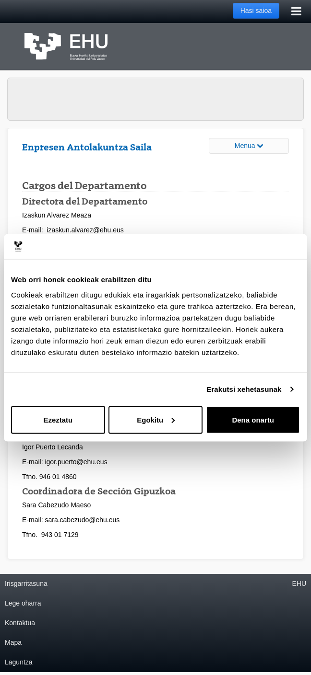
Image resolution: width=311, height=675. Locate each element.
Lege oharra (23, 603)
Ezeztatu (57, 419)
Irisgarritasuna (26, 583)
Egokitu (156, 419)
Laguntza (19, 662)
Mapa (13, 642)
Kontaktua (20, 623)
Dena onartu (253, 419)
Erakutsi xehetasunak (243, 389)
